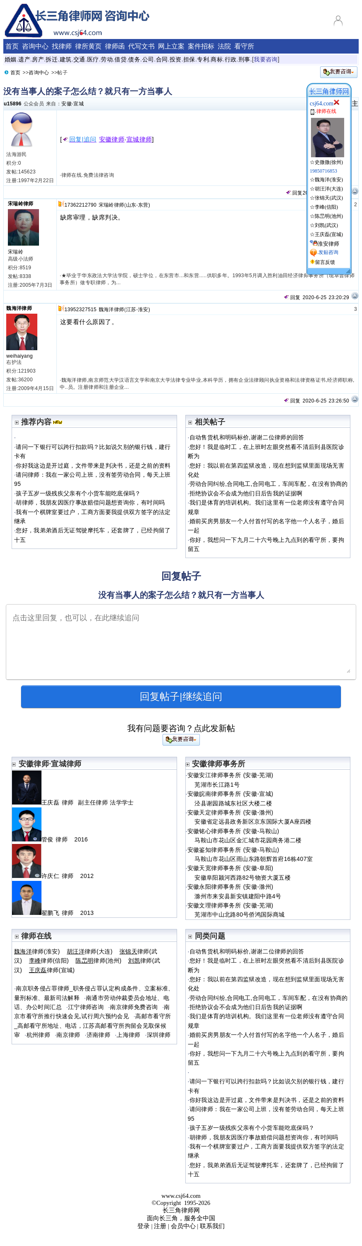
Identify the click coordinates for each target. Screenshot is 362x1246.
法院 (224, 46)
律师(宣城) (52, 970)
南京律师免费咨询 (134, 1007)
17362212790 (80, 205)
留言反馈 (325, 262)
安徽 (66, 104)
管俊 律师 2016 (50, 839)
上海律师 (128, 1034)
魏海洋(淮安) (329, 180)
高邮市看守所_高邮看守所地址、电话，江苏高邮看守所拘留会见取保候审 (92, 1025)
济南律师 (98, 1034)
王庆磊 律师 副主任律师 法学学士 (73, 802)
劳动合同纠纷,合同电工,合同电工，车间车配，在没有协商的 (269, 483)
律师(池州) (98, 960)
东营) (144, 205)
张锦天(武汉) (329, 198)
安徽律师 (112, 139)
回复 (294, 193)
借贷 (120, 59)
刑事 (244, 59)
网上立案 (171, 46)
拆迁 (52, 59)
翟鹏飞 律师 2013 (53, 913)
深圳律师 (158, 1034)
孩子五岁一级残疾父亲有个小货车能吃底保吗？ (78, 493)
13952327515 (80, 309)
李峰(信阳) (326, 207)
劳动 (107, 59)
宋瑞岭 (15, 252)
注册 (160, 1226)
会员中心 (183, 1226)
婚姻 (11, 59)
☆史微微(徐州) (327, 159)
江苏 (131, 309)
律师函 (115, 46)
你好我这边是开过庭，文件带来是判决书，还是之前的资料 (93, 465)
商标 (217, 59)
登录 (143, 1226)
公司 (148, 59)
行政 (231, 59)
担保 (189, 59)
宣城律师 (139, 139)
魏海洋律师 (19, 308)
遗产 (24, 59)
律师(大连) (90, 951)
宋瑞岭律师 (21, 204)
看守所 (244, 46)
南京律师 (68, 1034)
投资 (176, 59)
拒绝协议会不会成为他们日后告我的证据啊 (246, 493)
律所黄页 (88, 46)
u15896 (13, 104)
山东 (131, 205)
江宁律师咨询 (86, 1007)
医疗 (93, 59)
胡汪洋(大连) (329, 189)
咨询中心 (35, 46)
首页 (12, 46)
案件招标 (201, 46)
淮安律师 (328, 244)
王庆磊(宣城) (329, 234)
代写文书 (141, 46)
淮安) (144, 309)
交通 (79, 59)
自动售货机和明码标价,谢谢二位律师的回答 (247, 437)
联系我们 (212, 1226)
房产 (38, 59)
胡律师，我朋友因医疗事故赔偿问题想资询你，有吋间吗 (90, 502)
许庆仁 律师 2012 (53, 876)
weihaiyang (19, 356)
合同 (162, 59)
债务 (134, 59)
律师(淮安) (37, 951)
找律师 (62, 46)
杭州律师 (38, 1034)
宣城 (78, 104)
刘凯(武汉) (326, 225)
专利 (203, 59)
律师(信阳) (49, 960)
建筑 (66, 59)
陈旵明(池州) (329, 216)
